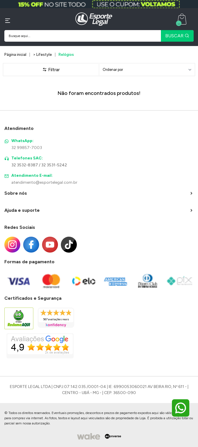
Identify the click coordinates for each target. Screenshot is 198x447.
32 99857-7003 (26, 147)
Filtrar (51, 69)
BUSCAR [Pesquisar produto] (177, 35)
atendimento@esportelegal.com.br (44, 182)
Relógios (66, 54)
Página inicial (15, 54)
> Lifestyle (42, 54)
